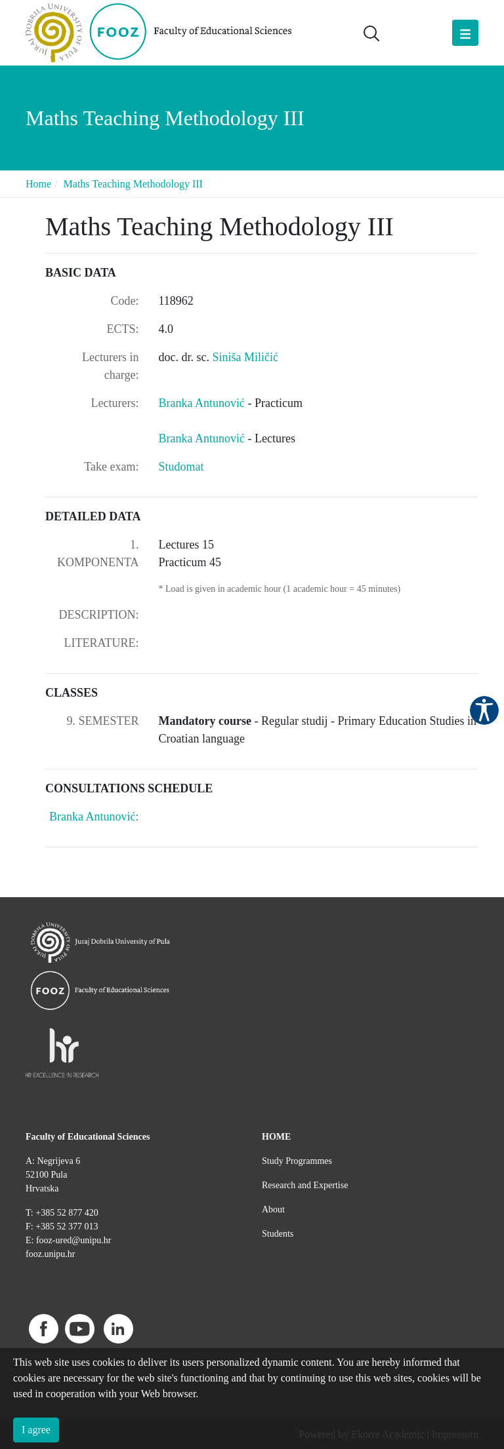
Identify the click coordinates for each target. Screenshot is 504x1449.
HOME (276, 1137)
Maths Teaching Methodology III (133, 183)
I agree (36, 1429)
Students (277, 1234)
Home (38, 183)
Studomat (181, 466)
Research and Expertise (305, 1185)
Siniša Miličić (245, 357)
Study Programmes (297, 1161)
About (273, 1209)
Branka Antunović (203, 403)
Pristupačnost (484, 710)
